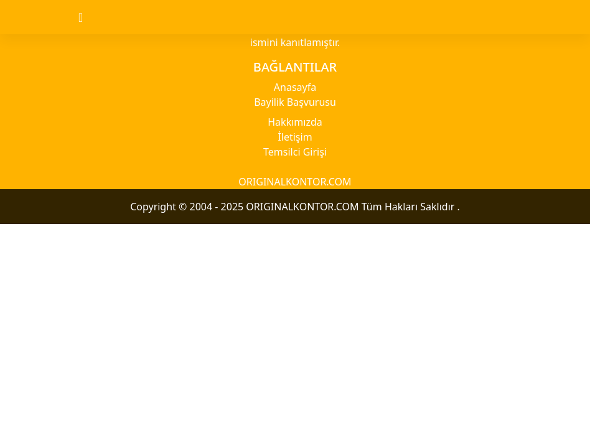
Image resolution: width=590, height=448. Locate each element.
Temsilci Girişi (295, 152)
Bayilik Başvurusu (295, 102)
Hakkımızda (295, 122)
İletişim (295, 137)
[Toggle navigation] (91, 17)
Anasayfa (295, 87)
